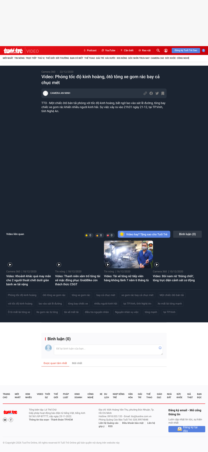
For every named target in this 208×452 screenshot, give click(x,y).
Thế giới (50, 58)
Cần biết (126, 50)
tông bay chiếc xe (78, 303)
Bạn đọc (199, 396)
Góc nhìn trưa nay (139, 58)
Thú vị (41, 58)
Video (40, 394)
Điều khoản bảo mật (133, 423)
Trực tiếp (31, 58)
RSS (110, 426)
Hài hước (110, 58)
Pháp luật (66, 396)
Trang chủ (6, 396)
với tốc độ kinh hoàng (20, 303)
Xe (101, 394)
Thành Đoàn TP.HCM (62, 419)
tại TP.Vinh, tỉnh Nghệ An (137, 303)
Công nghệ (183, 58)
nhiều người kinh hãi (105, 303)
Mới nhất (8, 58)
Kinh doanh (78, 396)
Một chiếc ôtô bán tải (172, 295)
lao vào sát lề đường (50, 303)
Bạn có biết (76, 58)
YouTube (108, 50)
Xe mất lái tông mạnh (170, 303)
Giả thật (190, 396)
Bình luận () (187, 234)
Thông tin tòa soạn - (40, 419)
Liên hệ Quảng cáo (109, 423)
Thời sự (47, 396)
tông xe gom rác (81, 295)
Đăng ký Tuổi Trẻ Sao (186, 50)
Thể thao (89, 58)
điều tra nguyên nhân (97, 312)
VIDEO (32, 51)
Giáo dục (159, 396)
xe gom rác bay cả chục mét (137, 295)
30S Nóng (122, 58)
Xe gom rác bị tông (47, 312)
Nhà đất (169, 396)
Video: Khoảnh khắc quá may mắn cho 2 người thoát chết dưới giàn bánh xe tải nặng (28, 280)
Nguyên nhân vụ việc (127, 312)
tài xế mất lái (71, 312)
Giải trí (100, 58)
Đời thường (62, 58)
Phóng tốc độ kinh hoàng (22, 295)
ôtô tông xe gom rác (54, 295)
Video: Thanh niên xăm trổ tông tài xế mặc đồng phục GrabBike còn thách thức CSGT (77, 280)
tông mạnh (151, 312)
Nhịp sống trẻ (118, 396)
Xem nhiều (28, 396)
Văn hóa (130, 396)
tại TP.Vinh (169, 312)
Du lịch (106, 396)
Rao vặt (144, 50)
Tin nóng (19, 58)
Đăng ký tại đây (190, 429)
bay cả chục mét (105, 295)
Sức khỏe (170, 58)
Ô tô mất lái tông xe (19, 312)
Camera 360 (157, 58)
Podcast (90, 50)
